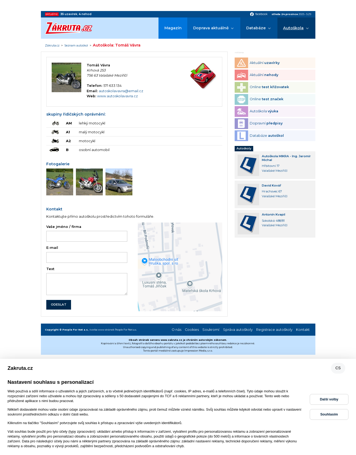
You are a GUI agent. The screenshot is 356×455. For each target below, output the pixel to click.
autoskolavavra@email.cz (121, 91)
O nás (176, 330)
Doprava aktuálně (211, 28)
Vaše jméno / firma (63, 227)
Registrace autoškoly (274, 330)
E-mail (52, 248)
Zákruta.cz (52, 45)
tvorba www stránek (102, 329)
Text (50, 269)
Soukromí (210, 330)
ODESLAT (58, 304)
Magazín (173, 28)
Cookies (192, 330)
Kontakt (303, 330)
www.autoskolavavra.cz (117, 96)
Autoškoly (244, 148)
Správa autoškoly (238, 330)
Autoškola (293, 28)
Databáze (256, 28)
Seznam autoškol (76, 45)
